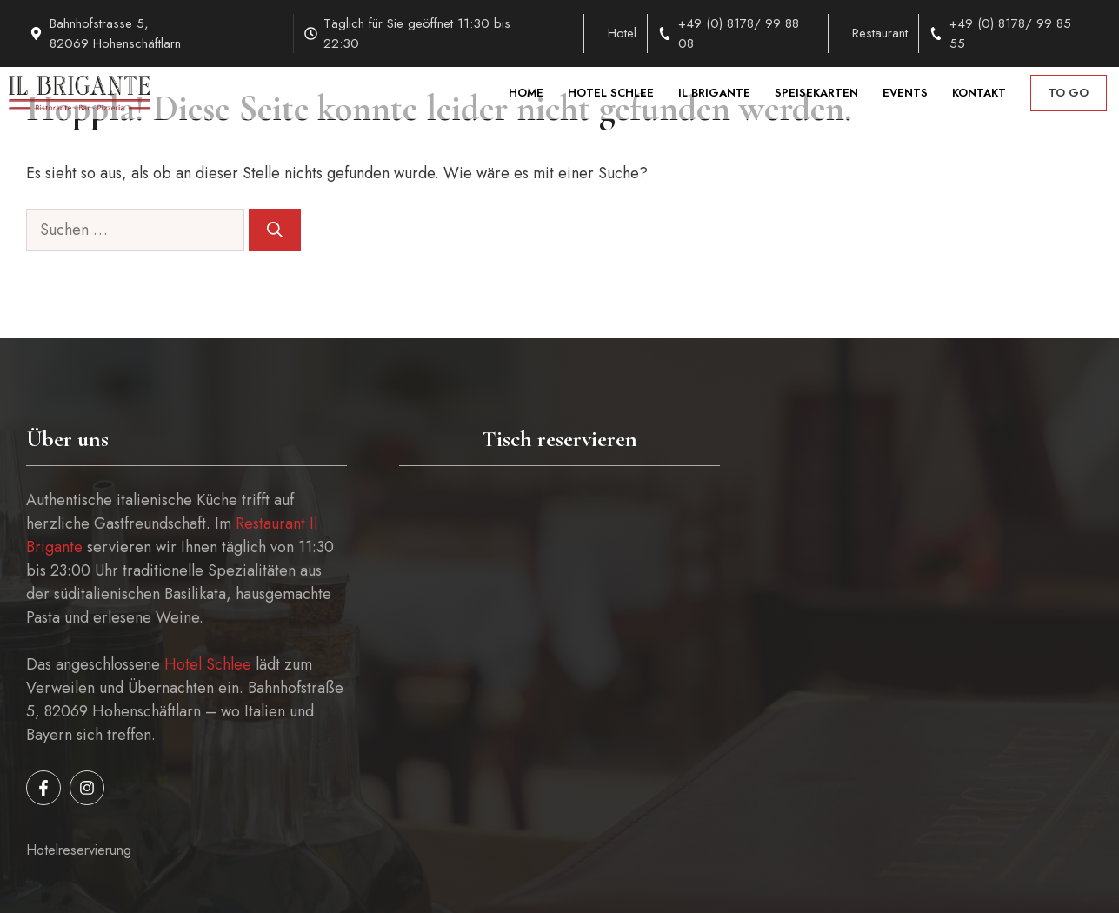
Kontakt (979, 92)
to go (1069, 92)
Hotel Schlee (611, 92)
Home (526, 92)
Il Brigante (714, 92)
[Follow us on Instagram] (87, 787)
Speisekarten (816, 92)
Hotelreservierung (78, 850)
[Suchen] (275, 230)
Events (905, 92)
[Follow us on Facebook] (43, 787)
